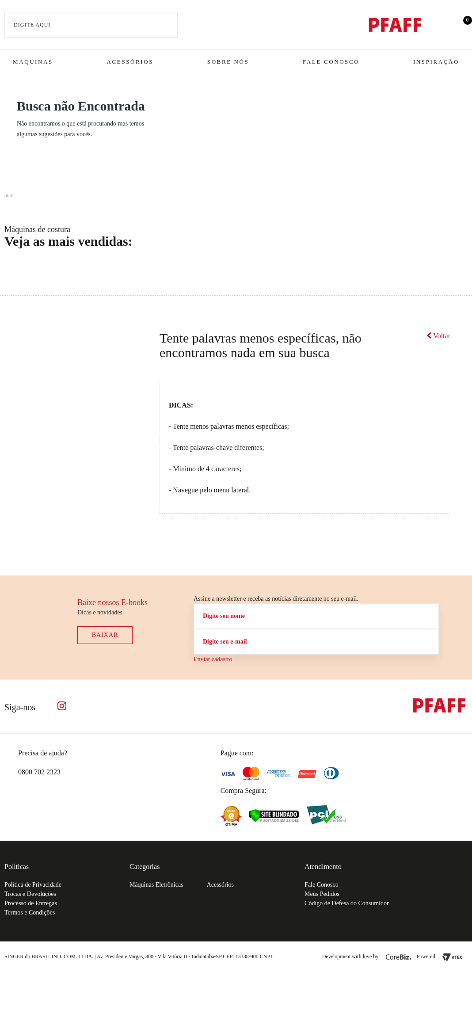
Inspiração (436, 61)
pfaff (9, 195)
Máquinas (33, 61)
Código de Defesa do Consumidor (347, 903)
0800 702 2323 (39, 772)
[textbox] (91, 25)
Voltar (438, 335)
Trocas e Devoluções (30, 894)
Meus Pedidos (322, 894)
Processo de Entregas (30, 903)
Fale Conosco (331, 61)
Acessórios (130, 61)
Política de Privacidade (32, 884)
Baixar (105, 635)
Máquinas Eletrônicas (156, 884)
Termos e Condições (29, 912)
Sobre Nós (228, 61)
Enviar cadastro (213, 659)
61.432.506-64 (294, 956)
